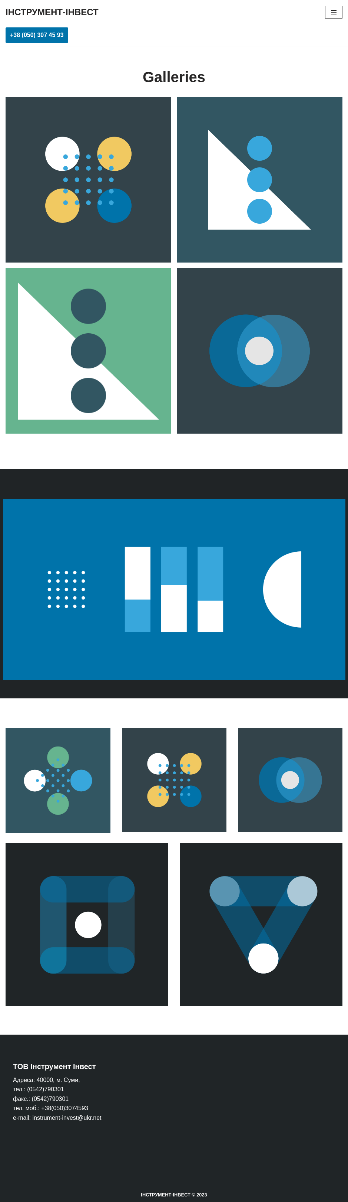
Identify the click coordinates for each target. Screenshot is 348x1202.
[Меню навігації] (333, 12)
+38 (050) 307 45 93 (37, 35)
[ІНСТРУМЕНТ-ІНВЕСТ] (52, 12)
